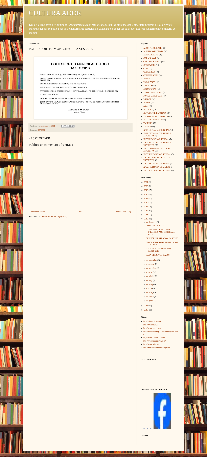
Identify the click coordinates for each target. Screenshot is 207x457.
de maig (149, 284)
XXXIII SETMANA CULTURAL (157, 170)
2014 (146, 211)
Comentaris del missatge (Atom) (54, 216)
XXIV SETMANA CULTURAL (156, 130)
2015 (146, 207)
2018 (146, 194)
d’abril (149, 288)
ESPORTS (41, 130)
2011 (146, 306)
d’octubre (150, 264)
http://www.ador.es (151, 344)
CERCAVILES (149, 65)
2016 (146, 202)
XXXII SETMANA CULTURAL (156, 167)
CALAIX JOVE (150, 58)
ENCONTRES (149, 82)
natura (145, 106)
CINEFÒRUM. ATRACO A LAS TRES (162, 238)
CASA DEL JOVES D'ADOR (158, 255)
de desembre (151, 222)
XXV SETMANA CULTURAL (156, 139)
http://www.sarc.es (150, 325)
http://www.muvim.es (152, 328)
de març (149, 292)
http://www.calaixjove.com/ (154, 341)
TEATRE (147, 127)
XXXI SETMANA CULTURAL (156, 163)
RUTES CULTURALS (152, 120)
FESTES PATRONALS (152, 92)
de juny (149, 280)
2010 (146, 310)
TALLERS (147, 123)
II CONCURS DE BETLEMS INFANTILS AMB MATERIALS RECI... (160, 232)
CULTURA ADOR (55, 13)
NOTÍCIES (148, 109)
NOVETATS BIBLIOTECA (154, 113)
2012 (146, 219)
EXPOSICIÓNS (150, 89)
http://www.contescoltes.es (154, 337)
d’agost (149, 272)
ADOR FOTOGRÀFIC (152, 48)
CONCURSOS (149, 72)
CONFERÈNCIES (150, 75)
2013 (146, 215)
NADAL (147, 103)
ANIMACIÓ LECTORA (153, 51)
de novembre (151, 260)
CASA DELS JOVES (152, 62)
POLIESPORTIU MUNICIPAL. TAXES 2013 (159, 250)
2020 (146, 186)
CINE (145, 68)
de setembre (151, 268)
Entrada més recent (37, 212)
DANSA (146, 79)
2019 (146, 190)
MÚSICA (147, 99)
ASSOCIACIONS (150, 55)
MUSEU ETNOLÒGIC (153, 96)
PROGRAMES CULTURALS (155, 116)
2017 (146, 198)
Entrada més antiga (124, 212)
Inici (80, 212)
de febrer (150, 297)
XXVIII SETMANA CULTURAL (157, 154)
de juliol (150, 276)
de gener (150, 301)
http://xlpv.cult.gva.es (152, 321)
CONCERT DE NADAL (156, 226)
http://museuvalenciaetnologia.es (156, 348)
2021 (146, 182)
